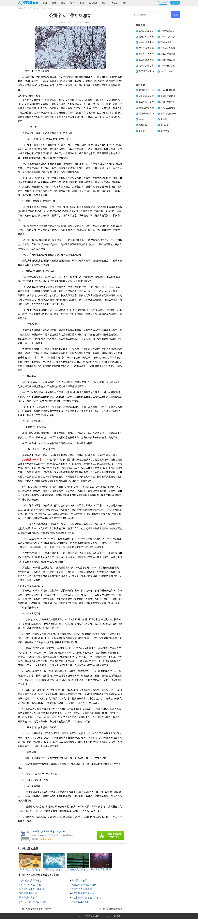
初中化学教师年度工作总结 (32, 902)
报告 (63, 3)
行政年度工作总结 (80, 902)
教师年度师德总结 (28, 893)
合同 (72, 3)
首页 (45, 3)
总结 (54, 3)
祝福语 (114, 3)
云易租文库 (95, 916)
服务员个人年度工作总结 (31, 889)
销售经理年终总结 (28, 897)
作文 (104, 3)
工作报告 (164, 131)
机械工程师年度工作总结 (83, 885)
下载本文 (87, 22)
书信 (82, 3)
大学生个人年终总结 (81, 889)
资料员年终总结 (79, 880)
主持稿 (163, 119)
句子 (125, 3)
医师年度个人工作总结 (30, 885)
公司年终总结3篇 (115, 909)
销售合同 (143, 125)
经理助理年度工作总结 (82, 893)
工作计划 (164, 125)
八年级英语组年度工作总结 (38, 909)
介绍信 (142, 131)
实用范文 (93, 3)
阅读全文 (77, 22)
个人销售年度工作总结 (30, 880)
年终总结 (50, 9)
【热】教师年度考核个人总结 (86, 897)
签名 (141, 119)
